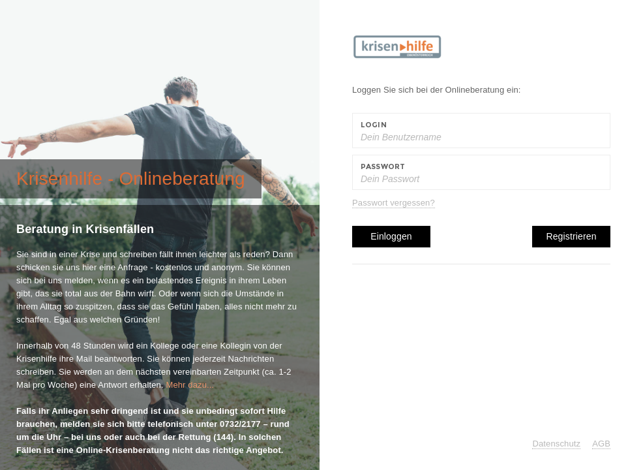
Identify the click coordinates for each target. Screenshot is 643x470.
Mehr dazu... (190, 385)
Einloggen (391, 236)
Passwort (383, 166)
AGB (601, 443)
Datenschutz (556, 443)
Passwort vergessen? (393, 203)
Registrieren (571, 236)
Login (374, 124)
